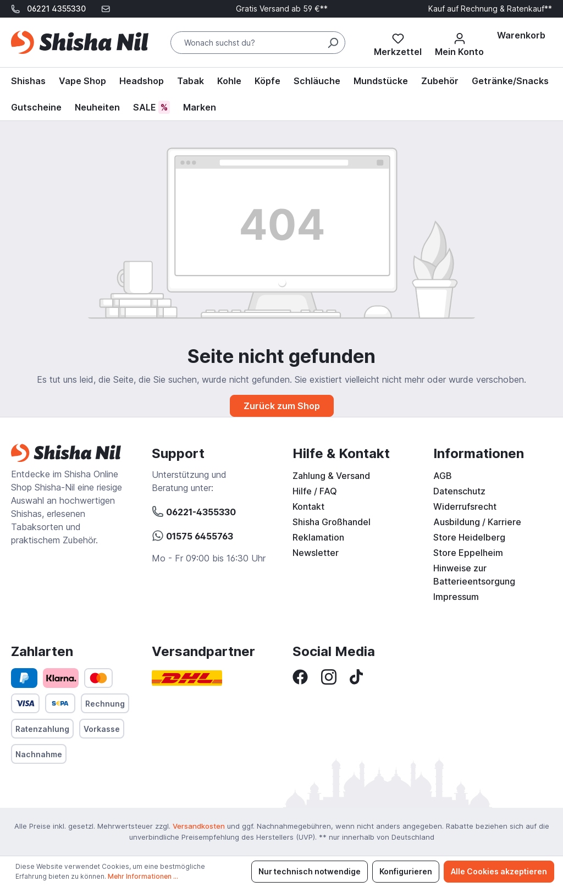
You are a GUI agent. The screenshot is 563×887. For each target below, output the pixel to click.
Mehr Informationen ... (143, 876)
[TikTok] (356, 675)
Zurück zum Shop (282, 405)
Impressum (456, 596)
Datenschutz (459, 491)
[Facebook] (300, 675)
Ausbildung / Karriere (477, 521)
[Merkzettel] (397, 42)
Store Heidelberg (469, 537)
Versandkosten (199, 826)
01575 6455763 (192, 534)
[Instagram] (328, 675)
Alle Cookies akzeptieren (499, 871)
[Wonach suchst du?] (257, 42)
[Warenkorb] (521, 35)
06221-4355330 (194, 510)
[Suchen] (332, 42)
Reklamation (318, 537)
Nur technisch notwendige (309, 871)
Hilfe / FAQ (314, 491)
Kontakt (308, 506)
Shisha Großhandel (331, 521)
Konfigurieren (405, 871)
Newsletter (315, 552)
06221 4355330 (56, 8)
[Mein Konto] (459, 42)
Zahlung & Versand (331, 475)
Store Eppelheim (468, 552)
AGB (442, 475)
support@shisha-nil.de (58, 26)
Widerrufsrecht (464, 506)
